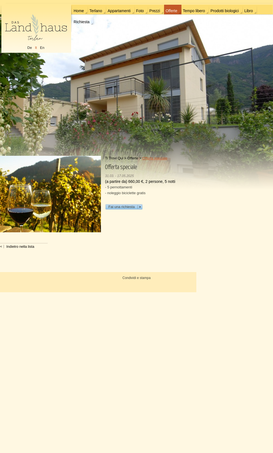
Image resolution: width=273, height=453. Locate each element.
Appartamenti (119, 11)
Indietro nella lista (20, 246)
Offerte (171, 11)
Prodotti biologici (224, 11)
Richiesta (82, 22)
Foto (140, 11)
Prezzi (154, 11)
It (36, 48)
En (42, 48)
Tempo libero (194, 11)
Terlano (95, 11)
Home (79, 11)
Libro (248, 11)
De (29, 48)
